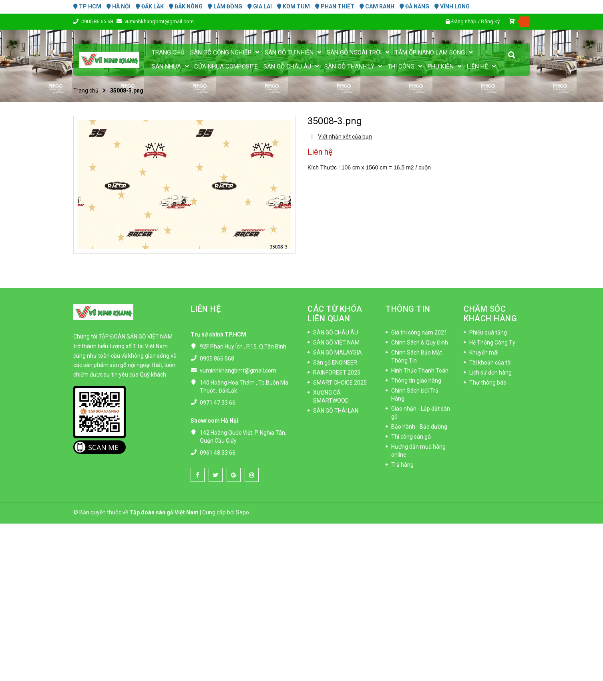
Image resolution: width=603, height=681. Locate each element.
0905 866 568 (217, 358)
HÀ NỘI (119, 6)
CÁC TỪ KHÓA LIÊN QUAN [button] (335, 313)
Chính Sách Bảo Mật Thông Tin (416, 356)
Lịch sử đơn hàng (490, 372)
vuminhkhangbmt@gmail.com (159, 21)
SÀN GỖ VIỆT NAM (336, 342)
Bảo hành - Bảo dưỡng (419, 426)
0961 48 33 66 (217, 452)
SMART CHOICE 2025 (340, 382)
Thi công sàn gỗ (411, 436)
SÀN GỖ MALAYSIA (337, 352)
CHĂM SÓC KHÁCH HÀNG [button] (490, 313)
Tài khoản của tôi (490, 362)
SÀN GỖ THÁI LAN (335, 410)
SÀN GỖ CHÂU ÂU (335, 332)
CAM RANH (377, 6)
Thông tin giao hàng (416, 380)
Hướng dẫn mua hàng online (418, 450)
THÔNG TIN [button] (408, 309)
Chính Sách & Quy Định (419, 342)
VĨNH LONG (452, 6)
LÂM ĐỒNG (225, 6)
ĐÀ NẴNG (414, 6)
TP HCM (87, 6)
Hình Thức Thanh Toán (419, 370)
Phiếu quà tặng (488, 332)
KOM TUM (293, 6)
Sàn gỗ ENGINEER (335, 362)
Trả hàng (402, 464)
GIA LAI (259, 6)
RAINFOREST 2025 (336, 372)
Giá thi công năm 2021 (419, 332)
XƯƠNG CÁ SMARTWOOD (331, 396)
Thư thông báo (488, 382)
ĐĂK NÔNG (186, 6)
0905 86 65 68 (97, 21)
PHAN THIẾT (334, 6)
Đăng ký (490, 21)
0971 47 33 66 (217, 402)
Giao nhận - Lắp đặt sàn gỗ (420, 412)
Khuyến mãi (483, 352)
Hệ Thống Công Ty (492, 342)
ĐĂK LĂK (150, 6)
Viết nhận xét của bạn (345, 136)
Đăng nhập (463, 21)
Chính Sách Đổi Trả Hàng (414, 394)
